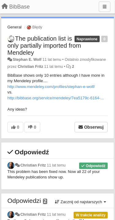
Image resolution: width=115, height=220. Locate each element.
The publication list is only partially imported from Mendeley (44, 45)
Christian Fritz (30, 66)
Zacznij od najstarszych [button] (80, 202)
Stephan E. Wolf (27, 59)
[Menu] (104, 7)
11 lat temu (56, 165)
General (14, 27)
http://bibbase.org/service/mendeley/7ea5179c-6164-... (55, 98)
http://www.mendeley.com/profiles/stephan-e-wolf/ (51, 86)
